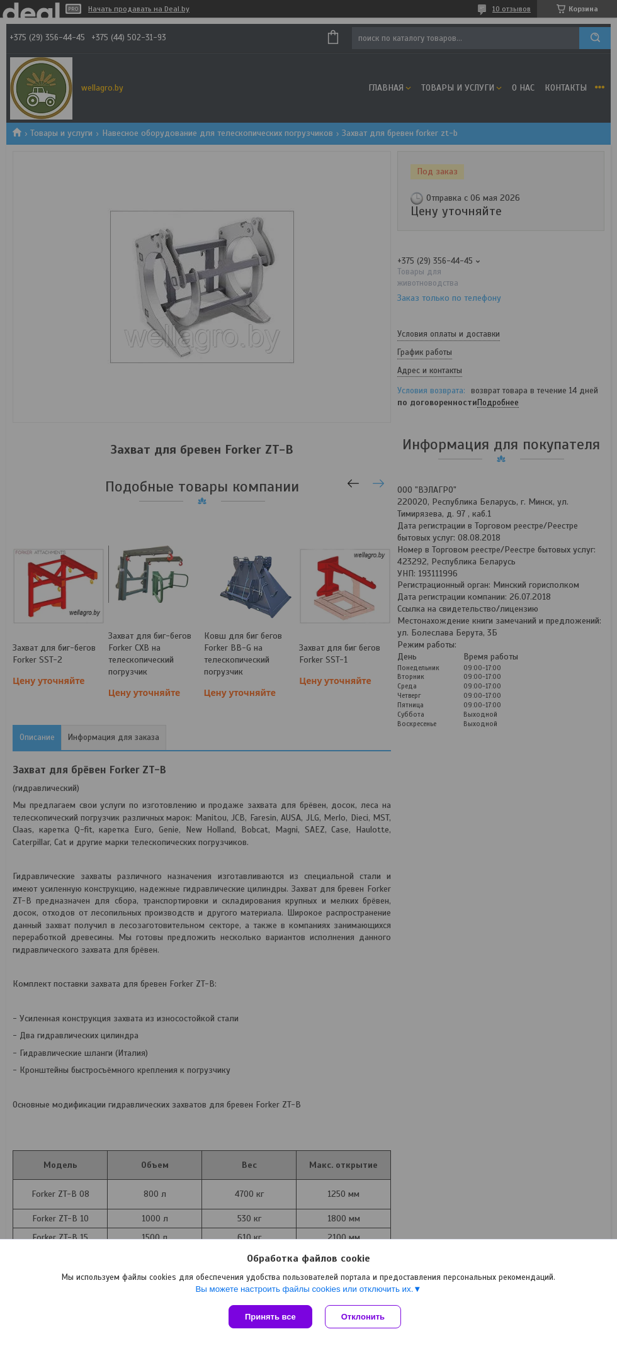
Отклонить (363, 1316)
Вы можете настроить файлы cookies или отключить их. (304, 1289)
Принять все (270, 1316)
